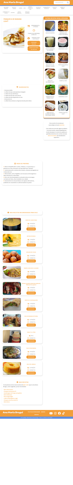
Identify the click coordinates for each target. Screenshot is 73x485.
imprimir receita (33, 43)
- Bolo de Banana (7, 395)
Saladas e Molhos (38, 8)
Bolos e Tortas (14, 8)
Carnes (20, 8)
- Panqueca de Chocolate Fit (10, 400)
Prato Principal (19, 12)
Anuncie (43, 412)
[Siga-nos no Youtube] (51, 414)
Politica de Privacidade (34, 412)
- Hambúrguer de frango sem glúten (12, 393)
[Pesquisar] (68, 2)
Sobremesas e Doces (6, 12)
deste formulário (52, 135)
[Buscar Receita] (60, 2)
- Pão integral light (8, 396)
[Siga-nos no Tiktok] (63, 414)
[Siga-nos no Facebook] (59, 414)
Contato (36, 414)
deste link (61, 125)
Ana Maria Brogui (6, 8)
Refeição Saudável (27, 12)
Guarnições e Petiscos (46, 8)
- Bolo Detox (6, 402)
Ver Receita (31, 229)
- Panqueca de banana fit (9, 391)
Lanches (13, 12)
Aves (24, 8)
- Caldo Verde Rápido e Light (10, 398)
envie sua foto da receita (34, 48)
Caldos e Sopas (54, 8)
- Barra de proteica (8, 389)
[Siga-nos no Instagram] (55, 414)
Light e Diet (26, 385)
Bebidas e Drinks (62, 8)
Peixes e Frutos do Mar (30, 8)
